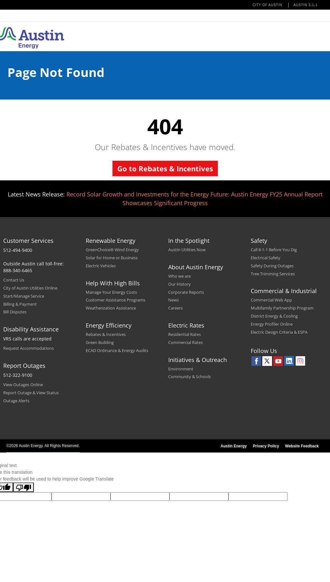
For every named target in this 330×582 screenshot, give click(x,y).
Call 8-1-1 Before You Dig (274, 250)
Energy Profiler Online (272, 324)
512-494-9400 (17, 250)
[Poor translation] (23, 487)
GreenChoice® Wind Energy (112, 250)
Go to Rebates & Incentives (165, 168)
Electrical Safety (265, 258)
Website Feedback (302, 446)
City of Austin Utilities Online (30, 288)
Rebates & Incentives (106, 334)
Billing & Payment (20, 304)
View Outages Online (23, 384)
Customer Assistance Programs (115, 300)
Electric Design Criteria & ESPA (279, 332)
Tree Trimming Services (273, 274)
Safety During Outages (272, 266)
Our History (179, 284)
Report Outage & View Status (31, 393)
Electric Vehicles (101, 266)
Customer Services (28, 240)
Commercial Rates (185, 342)
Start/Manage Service (23, 296)
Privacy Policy (266, 446)
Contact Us (13, 280)
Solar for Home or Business (112, 258)
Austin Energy (233, 446)
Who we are (179, 276)
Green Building (100, 342)
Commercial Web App (271, 300)
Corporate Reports (186, 292)
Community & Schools (189, 376)
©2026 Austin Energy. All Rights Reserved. (43, 446)
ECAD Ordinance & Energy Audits (117, 350)
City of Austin (267, 5)
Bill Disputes (14, 312)
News (173, 300)
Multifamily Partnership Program (282, 308)
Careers (175, 308)
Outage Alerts (16, 401)
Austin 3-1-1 (306, 5)
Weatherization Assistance (111, 308)
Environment (180, 369)
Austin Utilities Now (187, 250)
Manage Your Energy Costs (111, 292)
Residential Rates (184, 334)
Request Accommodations (28, 348)
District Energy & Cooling (274, 316)
